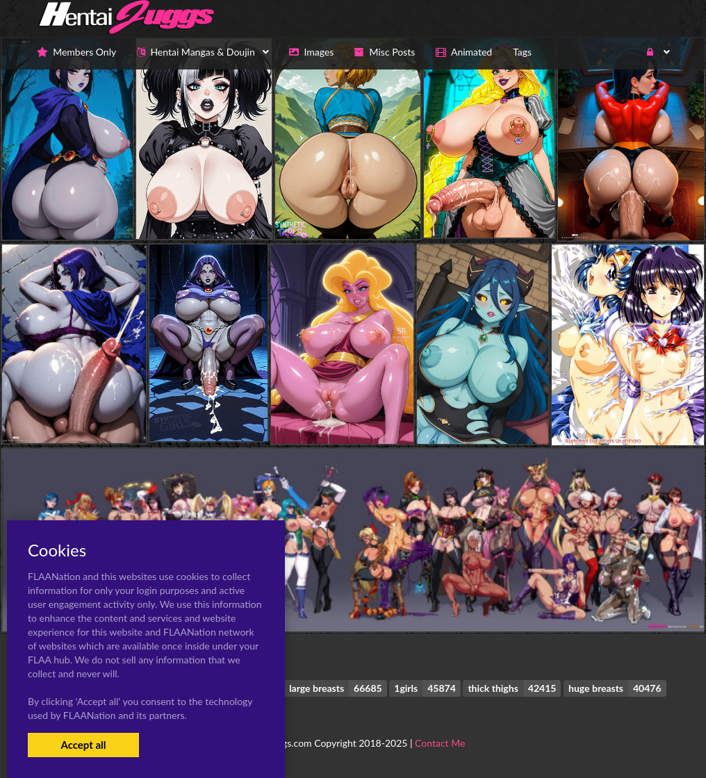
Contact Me (440, 743)
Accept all (83, 744)
